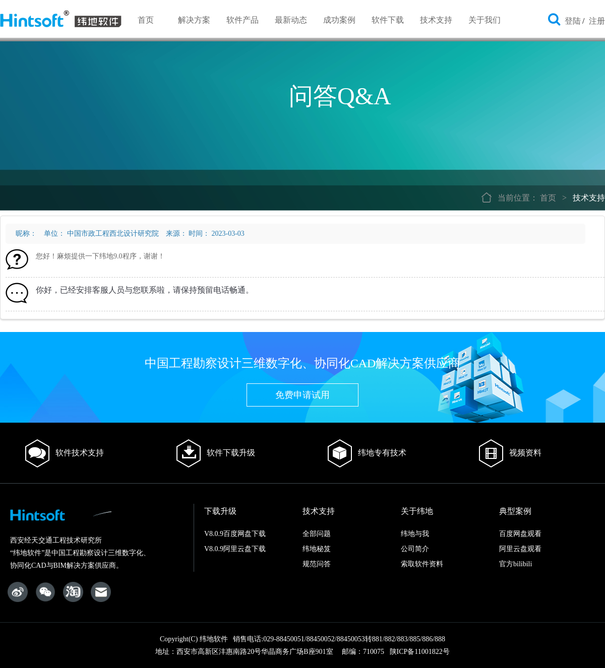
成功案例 (339, 20)
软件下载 (388, 20)
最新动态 (291, 20)
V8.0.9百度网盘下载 (235, 534)
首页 (146, 20)
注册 (597, 21)
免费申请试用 (302, 395)
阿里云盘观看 (520, 549)
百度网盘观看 (520, 534)
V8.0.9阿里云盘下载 (235, 549)
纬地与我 (415, 534)
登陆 (573, 21)
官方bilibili (515, 564)
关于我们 (484, 20)
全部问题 (316, 534)
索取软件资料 (422, 564)
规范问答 (316, 564)
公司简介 (415, 549)
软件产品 (242, 20)
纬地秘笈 (316, 549)
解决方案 (194, 20)
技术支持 (436, 20)
